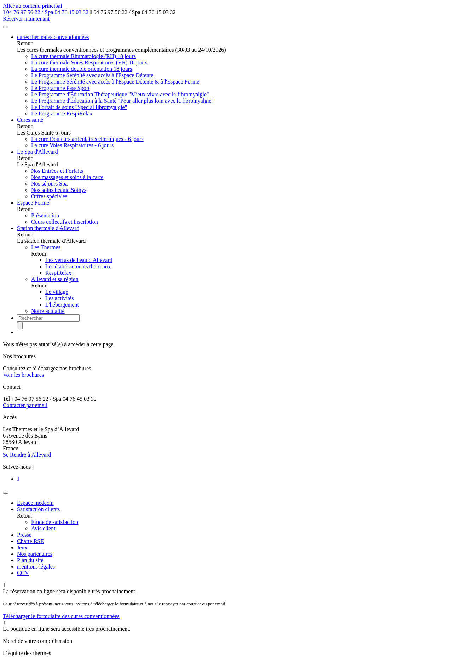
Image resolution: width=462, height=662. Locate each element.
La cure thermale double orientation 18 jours (81, 69)
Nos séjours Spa (49, 184)
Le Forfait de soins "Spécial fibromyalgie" (79, 107)
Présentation (45, 215)
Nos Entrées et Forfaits (57, 171)
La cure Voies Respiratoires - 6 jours (72, 145)
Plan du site (30, 560)
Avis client (43, 528)
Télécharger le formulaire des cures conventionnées (61, 616)
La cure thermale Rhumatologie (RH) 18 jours (83, 56)
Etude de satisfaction (54, 522)
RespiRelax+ (60, 273)
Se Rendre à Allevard (27, 455)
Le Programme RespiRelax (61, 113)
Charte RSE (30, 541)
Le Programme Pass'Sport (60, 88)
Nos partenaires (34, 554)
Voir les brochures (23, 375)
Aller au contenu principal (32, 6)
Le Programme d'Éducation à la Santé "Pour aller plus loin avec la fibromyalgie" (122, 101)
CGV (23, 573)
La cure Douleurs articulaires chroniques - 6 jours (87, 139)
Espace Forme (33, 203)
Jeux (22, 547)
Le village (56, 292)
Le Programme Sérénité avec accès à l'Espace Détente (92, 75)
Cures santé (30, 120)
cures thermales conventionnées (53, 37)
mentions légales (36, 567)
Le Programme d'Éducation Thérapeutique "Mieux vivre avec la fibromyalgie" (120, 94)
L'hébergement (62, 305)
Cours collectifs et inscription (64, 222)
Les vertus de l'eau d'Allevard (78, 260)
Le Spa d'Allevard (37, 152)
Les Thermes (45, 247)
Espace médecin (35, 503)
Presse (24, 535)
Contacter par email (25, 405)
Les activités (59, 298)
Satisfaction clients (38, 509)
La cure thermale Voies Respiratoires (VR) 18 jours (89, 62)
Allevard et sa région (55, 279)
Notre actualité (48, 311)
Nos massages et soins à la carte (67, 177)
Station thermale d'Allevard (48, 228)
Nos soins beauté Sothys (58, 190)
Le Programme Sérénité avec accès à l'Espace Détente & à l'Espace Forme (115, 82)
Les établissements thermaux (78, 266)
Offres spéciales (49, 196)
